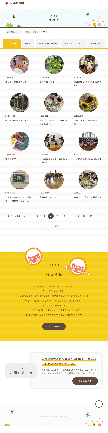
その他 (26, 45)
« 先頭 (17, 222)
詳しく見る (54, 332)
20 (84, 222)
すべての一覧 (9, 45)
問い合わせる (85, 387)
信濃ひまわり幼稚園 (73, 45)
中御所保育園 (97, 45)
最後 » (57, 232)
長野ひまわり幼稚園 (46, 45)
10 (77, 222)
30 (91, 222)
